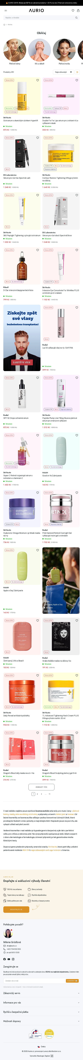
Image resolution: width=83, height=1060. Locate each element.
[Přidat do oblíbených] (37, 80)
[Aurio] (36, 10)
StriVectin (52, 847)
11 (49, 794)
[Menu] (5, 10)
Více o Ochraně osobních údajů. (33, 987)
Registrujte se (16, 909)
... (45, 794)
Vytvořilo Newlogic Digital (41, 1056)
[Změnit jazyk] (41, 1046)
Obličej (10, 24)
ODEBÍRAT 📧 (72, 981)
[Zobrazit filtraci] (77, 72)
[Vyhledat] (76, 18)
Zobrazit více (41, 787)
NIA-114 (26, 850)
